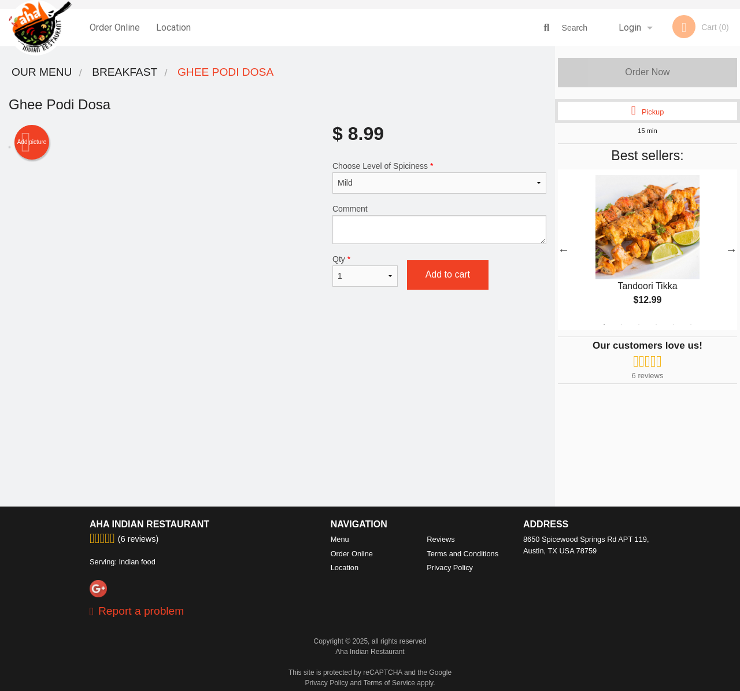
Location (173, 27)
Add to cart (448, 274)
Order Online (115, 27)
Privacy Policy (450, 567)
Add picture (32, 142)
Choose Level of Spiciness (439, 177)
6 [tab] (691, 324)
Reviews (440, 539)
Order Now (647, 72)
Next (731, 250)
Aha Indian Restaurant (149, 524)
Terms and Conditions (462, 553)
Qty (365, 270)
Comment (439, 224)
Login (630, 27)
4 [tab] (656, 324)
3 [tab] (639, 324)
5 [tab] (673, 324)
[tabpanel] (647, 249)
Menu (340, 539)
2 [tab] (621, 324)
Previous (563, 250)
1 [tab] (604, 324)
